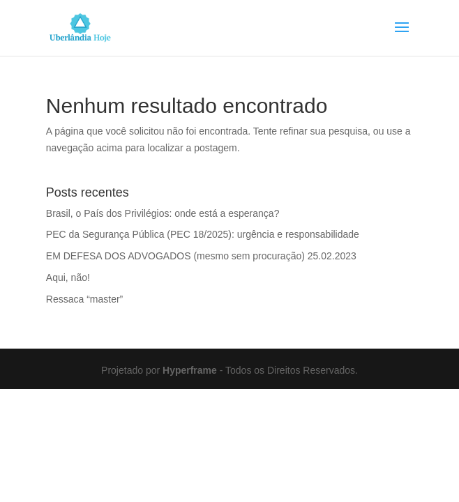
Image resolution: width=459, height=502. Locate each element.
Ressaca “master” (84, 299)
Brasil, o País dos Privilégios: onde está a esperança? (163, 213)
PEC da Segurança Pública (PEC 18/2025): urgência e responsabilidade (202, 234)
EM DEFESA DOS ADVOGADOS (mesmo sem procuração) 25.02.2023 (201, 255)
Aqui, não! (68, 277)
